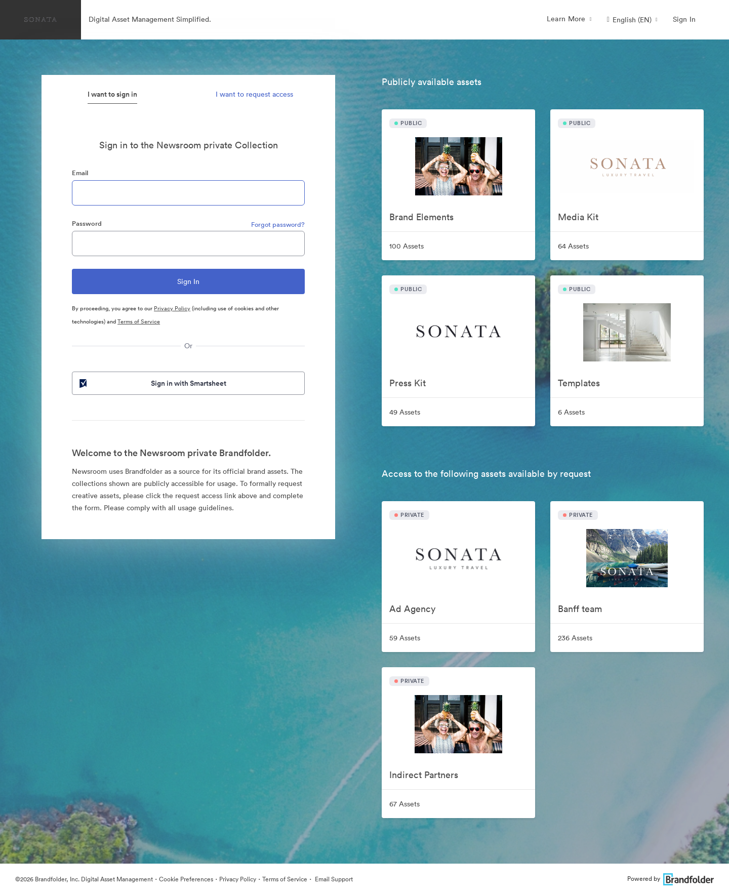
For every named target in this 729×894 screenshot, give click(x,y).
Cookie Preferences (186, 879)
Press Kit (407, 383)
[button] (632, 19)
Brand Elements (421, 217)
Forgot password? (278, 224)
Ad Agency (412, 609)
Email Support (333, 879)
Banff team (580, 609)
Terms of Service (138, 321)
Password (87, 223)
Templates (579, 383)
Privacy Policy (172, 308)
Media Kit (578, 217)
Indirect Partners (423, 775)
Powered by (670, 878)
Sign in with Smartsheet (151, 383)
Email (80, 173)
